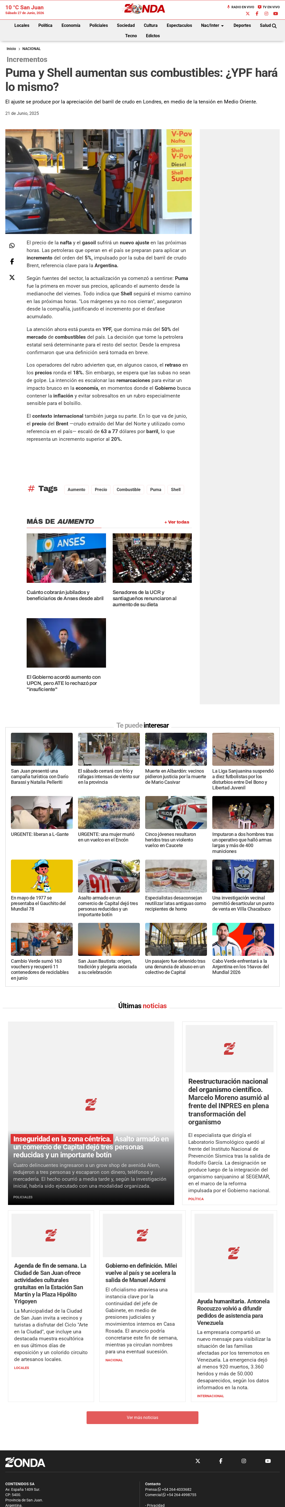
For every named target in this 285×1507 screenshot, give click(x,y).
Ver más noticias (142, 1389)
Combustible (129, 489)
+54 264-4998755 (179, 1495)
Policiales (98, 25)
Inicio (11, 49)
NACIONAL (31, 49)
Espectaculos (179, 25)
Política (45, 25)
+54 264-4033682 (175, 1489)
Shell (176, 489)
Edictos (153, 35)
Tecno (131, 35)
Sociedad (126, 25)
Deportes (242, 25)
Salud (265, 25)
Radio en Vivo (240, 7)
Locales (21, 25)
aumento (76, 489)
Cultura (151, 25)
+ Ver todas (176, 522)
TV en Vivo (269, 7)
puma (155, 489)
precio (101, 489)
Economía (71, 25)
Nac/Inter (213, 26)
